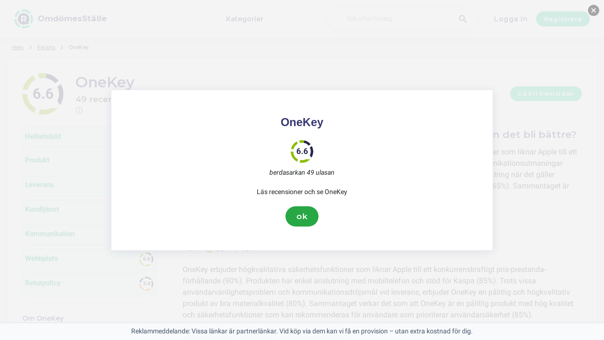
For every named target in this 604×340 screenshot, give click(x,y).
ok (302, 216)
